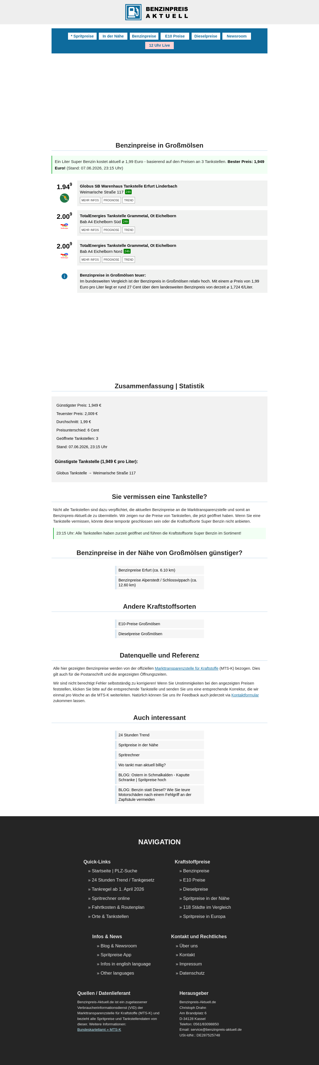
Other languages (117, 973)
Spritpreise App (116, 955)
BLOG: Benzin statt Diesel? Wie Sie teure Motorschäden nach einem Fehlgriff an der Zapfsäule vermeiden (154, 795)
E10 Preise (175, 36)
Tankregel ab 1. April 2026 (118, 889)
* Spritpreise (82, 36)
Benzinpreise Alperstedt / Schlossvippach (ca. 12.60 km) (157, 582)
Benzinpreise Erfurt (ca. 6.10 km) (146, 570)
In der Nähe (113, 36)
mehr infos (90, 200)
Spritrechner (129, 755)
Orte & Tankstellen (110, 916)
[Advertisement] (159, 94)
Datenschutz (192, 973)
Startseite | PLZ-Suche (114, 871)
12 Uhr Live (159, 45)
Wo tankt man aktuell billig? (142, 765)
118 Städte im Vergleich (207, 907)
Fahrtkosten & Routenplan (118, 907)
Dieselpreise (205, 36)
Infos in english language (126, 964)
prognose (111, 200)
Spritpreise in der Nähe (138, 745)
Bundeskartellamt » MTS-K (99, 1029)
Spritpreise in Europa (204, 916)
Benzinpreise (144, 36)
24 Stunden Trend (133, 735)
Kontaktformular (245, 695)
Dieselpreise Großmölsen (140, 634)
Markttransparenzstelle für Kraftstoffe (187, 668)
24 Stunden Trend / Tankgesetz (123, 880)
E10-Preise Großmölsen (139, 624)
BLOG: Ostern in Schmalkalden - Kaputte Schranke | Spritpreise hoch (153, 777)
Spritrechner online (111, 898)
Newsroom (237, 36)
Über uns (188, 946)
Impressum (190, 964)
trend (128, 200)
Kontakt (187, 955)
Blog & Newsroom (119, 946)
